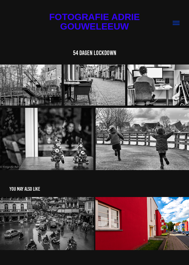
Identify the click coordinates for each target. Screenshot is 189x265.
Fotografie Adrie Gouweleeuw (95, 22)
